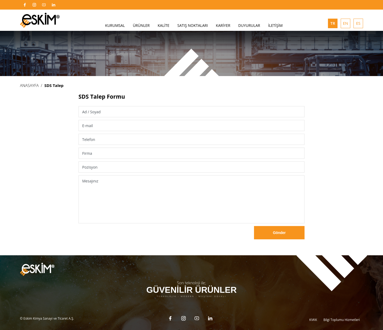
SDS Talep (54, 85)
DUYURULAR (249, 25)
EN (345, 23)
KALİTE (163, 25)
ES (358, 23)
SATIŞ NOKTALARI (192, 25)
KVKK (313, 315)
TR (332, 23)
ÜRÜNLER (141, 25)
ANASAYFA (29, 85)
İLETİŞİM (275, 25)
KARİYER (223, 25)
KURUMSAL (115, 25)
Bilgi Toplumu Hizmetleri (341, 315)
